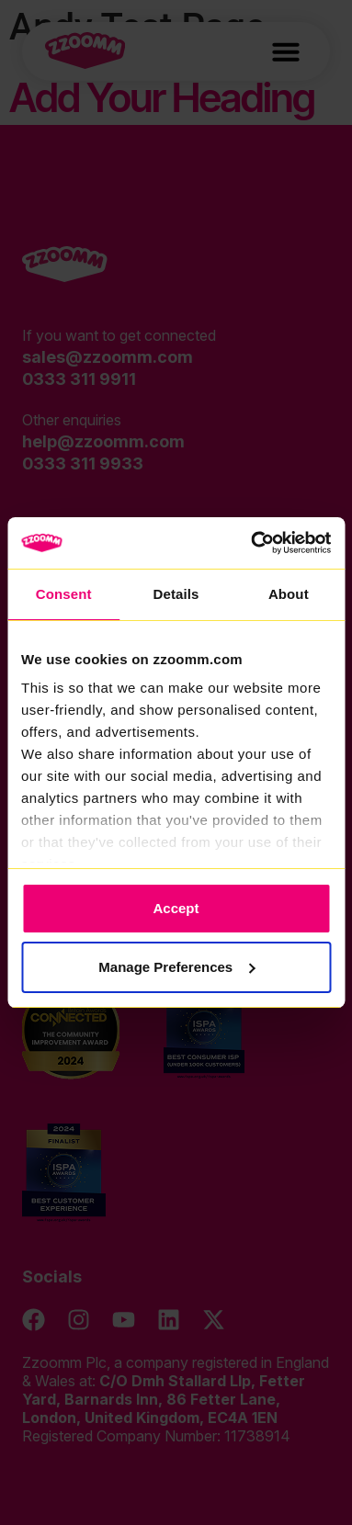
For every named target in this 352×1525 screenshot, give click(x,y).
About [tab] (288, 594)
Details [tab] (176, 594)
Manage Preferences (176, 967)
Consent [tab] (64, 594)
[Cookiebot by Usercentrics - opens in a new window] (252, 543)
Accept (176, 908)
